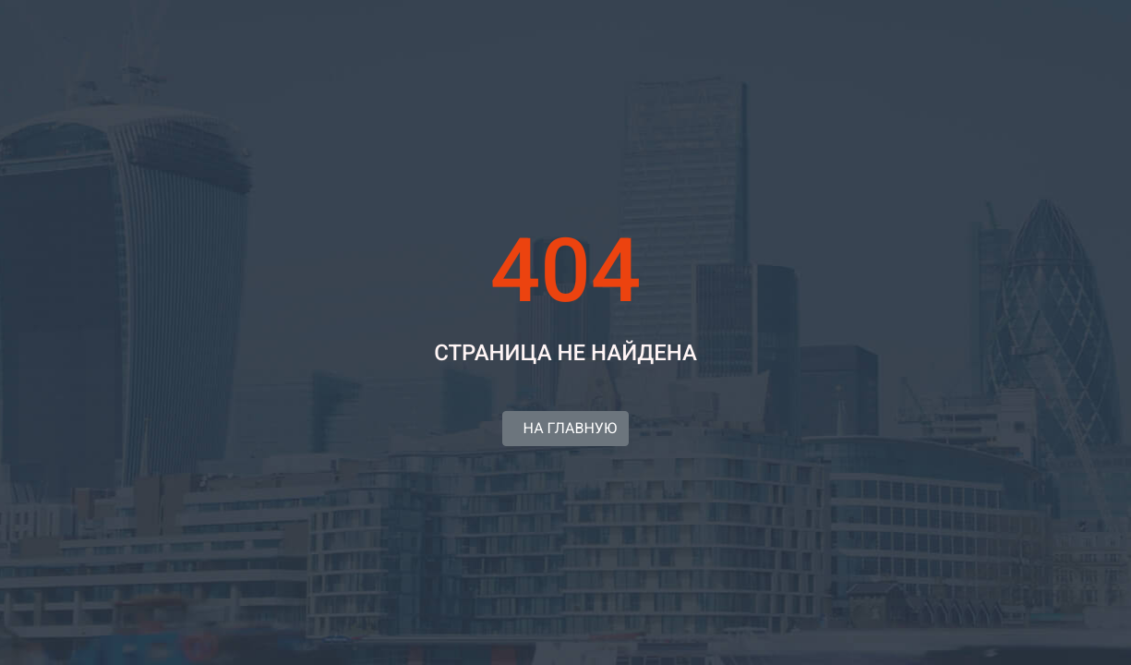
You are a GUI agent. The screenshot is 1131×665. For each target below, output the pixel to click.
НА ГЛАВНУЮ (565, 428)
